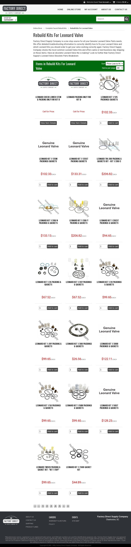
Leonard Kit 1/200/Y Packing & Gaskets (78, 221)
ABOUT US (30, 517)
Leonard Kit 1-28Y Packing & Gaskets (48, 345)
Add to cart (113, 123)
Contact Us (121, 9)
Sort (112, 64)
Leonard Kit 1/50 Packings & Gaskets (48, 406)
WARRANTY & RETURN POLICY (60, 521)
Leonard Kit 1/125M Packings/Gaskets (48, 160)
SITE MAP (75, 521)
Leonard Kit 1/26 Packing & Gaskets (48, 283)
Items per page (112, 68)
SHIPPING (29, 523)
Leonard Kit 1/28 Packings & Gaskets (109, 283)
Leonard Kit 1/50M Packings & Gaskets (79, 406)
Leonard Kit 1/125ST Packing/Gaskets (78, 160)
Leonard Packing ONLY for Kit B (79, 98)
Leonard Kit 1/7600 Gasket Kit (78, 468)
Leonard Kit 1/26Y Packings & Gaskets (79, 283)
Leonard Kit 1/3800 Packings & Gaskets (109, 345)
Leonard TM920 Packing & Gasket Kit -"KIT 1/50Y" (48, 468)
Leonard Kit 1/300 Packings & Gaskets (79, 345)
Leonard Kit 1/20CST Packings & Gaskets (109, 221)
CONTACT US (30, 520)
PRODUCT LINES (32, 527)
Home (60, 9)
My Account (91, 9)
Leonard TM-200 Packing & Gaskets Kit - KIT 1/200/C (109, 160)
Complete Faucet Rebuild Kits (55, 28)
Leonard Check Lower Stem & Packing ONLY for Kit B (48, 98)
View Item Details (48, 123)
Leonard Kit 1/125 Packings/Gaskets (109, 98)
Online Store (74, 9)
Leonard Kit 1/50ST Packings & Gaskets (109, 406)
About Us (106, 9)
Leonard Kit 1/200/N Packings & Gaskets (48, 221)
